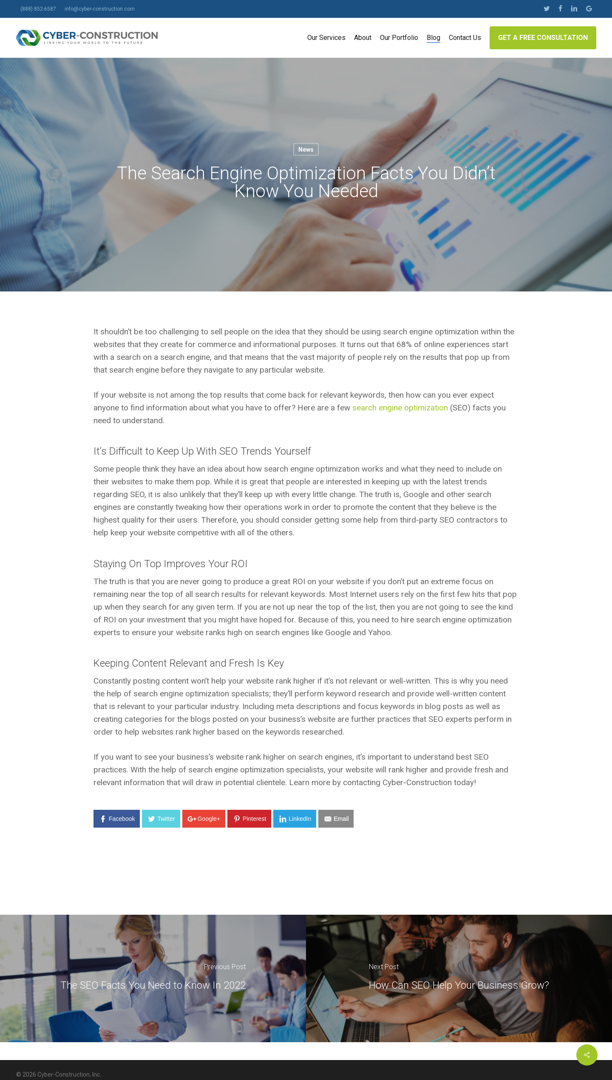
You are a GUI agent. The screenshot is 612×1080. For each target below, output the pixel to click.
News (306, 149)
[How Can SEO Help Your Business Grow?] (459, 978)
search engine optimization (400, 408)
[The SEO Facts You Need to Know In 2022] (153, 978)
